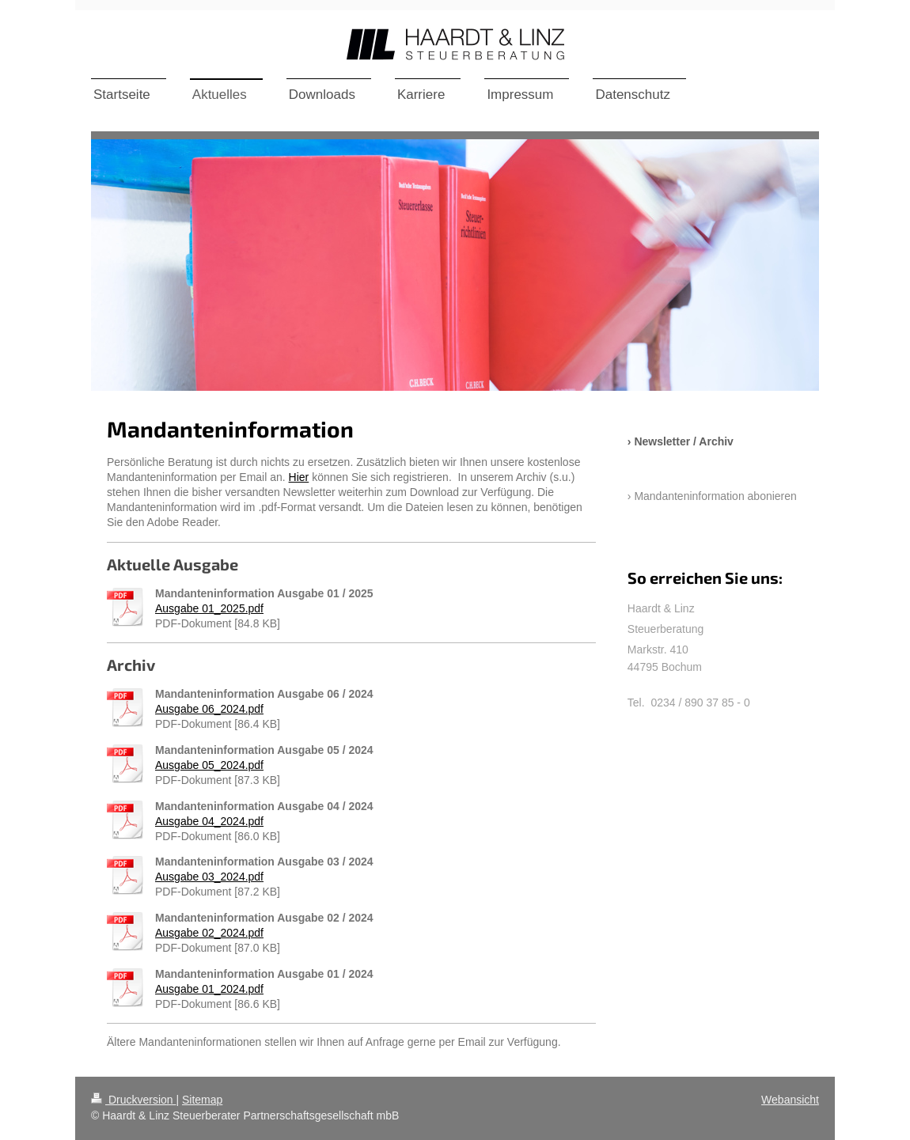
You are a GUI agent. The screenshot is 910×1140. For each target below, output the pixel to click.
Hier (299, 477)
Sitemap (202, 1099)
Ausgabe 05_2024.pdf (209, 765)
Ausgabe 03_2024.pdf (209, 876)
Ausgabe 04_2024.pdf (209, 821)
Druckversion (133, 1099)
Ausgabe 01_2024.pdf (209, 989)
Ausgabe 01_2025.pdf (209, 608)
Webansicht (790, 1099)
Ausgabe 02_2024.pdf (209, 932)
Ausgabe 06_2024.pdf (209, 709)
